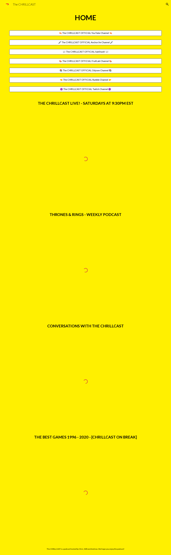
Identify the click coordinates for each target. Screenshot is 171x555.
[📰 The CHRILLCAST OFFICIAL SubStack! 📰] (85, 51)
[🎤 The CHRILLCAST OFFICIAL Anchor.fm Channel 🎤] (85, 42)
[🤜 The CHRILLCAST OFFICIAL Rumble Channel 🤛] (85, 79)
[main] (85, 17)
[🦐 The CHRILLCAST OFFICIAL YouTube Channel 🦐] (85, 33)
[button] (167, 4)
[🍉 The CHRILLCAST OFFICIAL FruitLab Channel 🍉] (85, 61)
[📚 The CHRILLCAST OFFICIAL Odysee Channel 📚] (85, 70)
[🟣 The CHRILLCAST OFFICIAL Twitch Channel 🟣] (85, 89)
